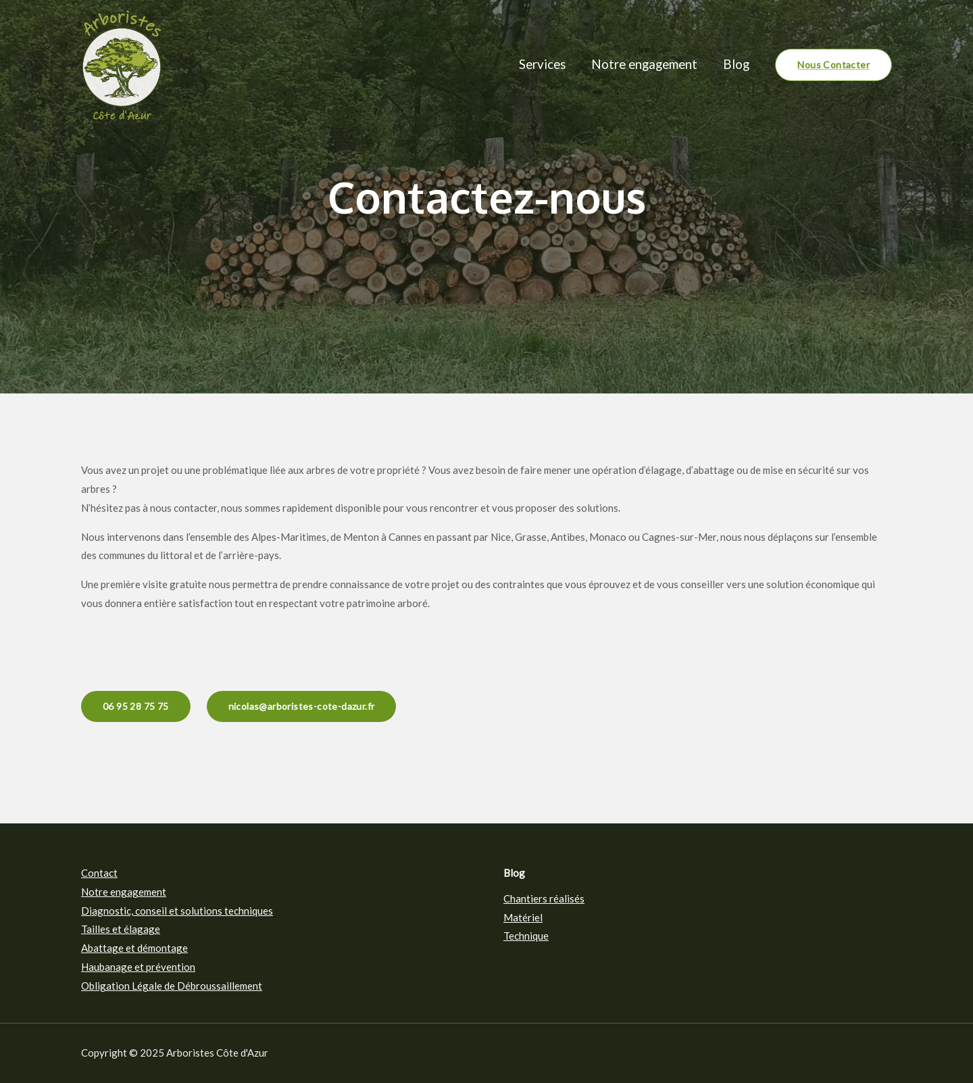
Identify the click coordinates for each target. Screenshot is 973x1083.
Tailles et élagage (120, 929)
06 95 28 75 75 (136, 706)
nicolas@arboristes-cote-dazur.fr (301, 706)
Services (542, 64)
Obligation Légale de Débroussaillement (171, 986)
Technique (526, 936)
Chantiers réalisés (543, 898)
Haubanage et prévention (138, 967)
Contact (99, 873)
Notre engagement (644, 64)
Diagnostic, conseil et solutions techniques (177, 911)
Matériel (523, 917)
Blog (736, 64)
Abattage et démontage (134, 948)
